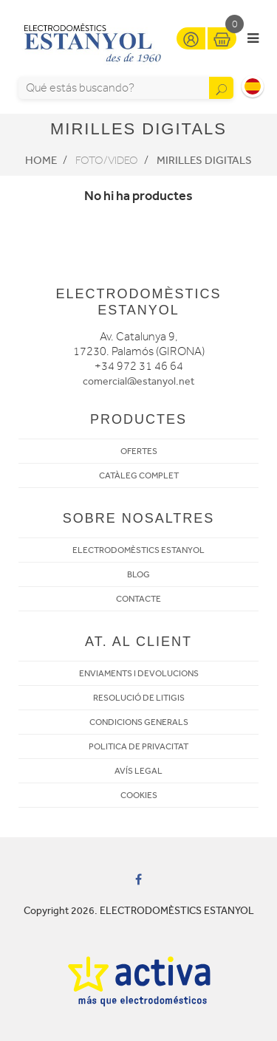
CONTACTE (138, 599)
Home (41, 160)
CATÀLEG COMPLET (139, 475)
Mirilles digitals (204, 160)
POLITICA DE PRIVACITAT (138, 746)
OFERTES (138, 451)
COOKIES (138, 795)
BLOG (138, 574)
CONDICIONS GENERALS (138, 722)
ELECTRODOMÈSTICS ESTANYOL (138, 550)
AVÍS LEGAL (138, 771)
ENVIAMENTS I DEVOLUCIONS (139, 673)
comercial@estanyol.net (138, 381)
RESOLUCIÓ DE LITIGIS (139, 698)
